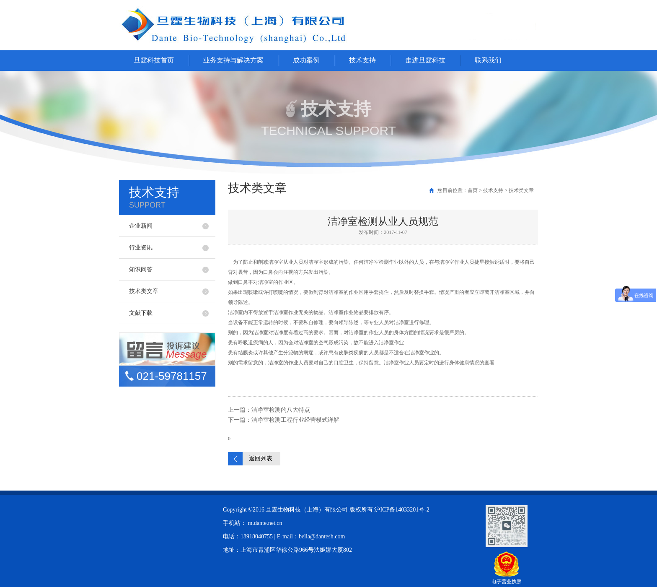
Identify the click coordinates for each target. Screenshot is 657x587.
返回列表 (260, 458)
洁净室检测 (376, 262)
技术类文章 (143, 291)
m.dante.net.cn (265, 523)
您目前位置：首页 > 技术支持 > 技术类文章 (485, 190)
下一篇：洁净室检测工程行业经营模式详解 (283, 420)
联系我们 (488, 60)
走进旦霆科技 (425, 60)
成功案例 (306, 60)
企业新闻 (141, 226)
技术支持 (362, 60)
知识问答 (141, 269)
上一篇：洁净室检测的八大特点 (269, 410)
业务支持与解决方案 (233, 60)
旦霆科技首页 (154, 60)
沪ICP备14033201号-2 (401, 509)
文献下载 (141, 313)
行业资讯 (141, 247)
